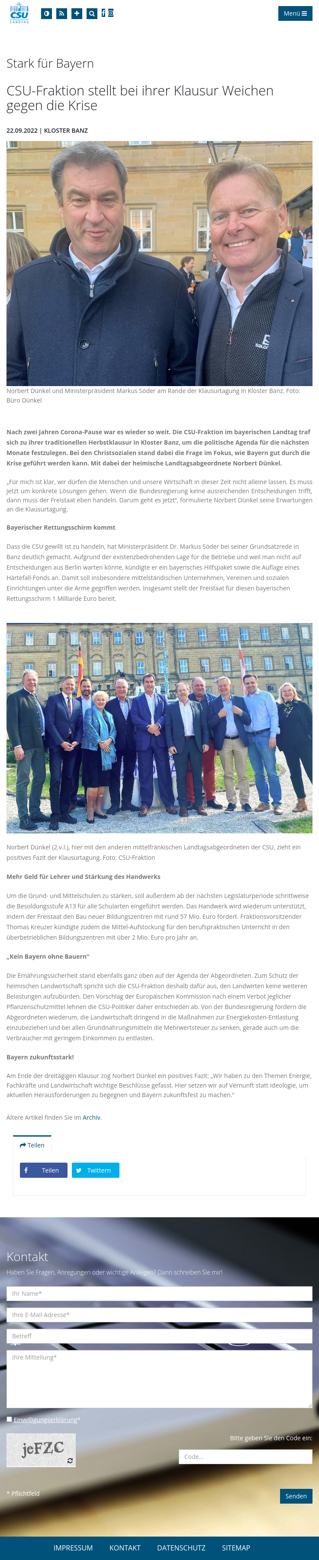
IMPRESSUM (73, 1548)
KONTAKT (125, 1548)
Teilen (32, 1145)
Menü (295, 13)
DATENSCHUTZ (181, 1548)
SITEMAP (236, 1548)
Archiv (91, 1117)
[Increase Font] (76, 13)
